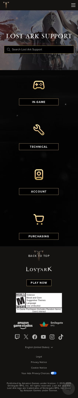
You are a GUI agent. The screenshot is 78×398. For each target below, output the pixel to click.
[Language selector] (39, 348)
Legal (39, 357)
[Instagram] (52, 337)
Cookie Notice (39, 368)
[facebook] (34, 337)
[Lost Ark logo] (7, 5)
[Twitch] (17, 337)
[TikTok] (61, 337)
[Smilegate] (51, 324)
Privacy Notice (39, 362)
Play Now (39, 283)
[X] (26, 337)
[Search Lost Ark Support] (39, 50)
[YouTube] (43, 337)
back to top (39, 256)
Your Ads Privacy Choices (38, 373)
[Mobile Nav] (73, 5)
